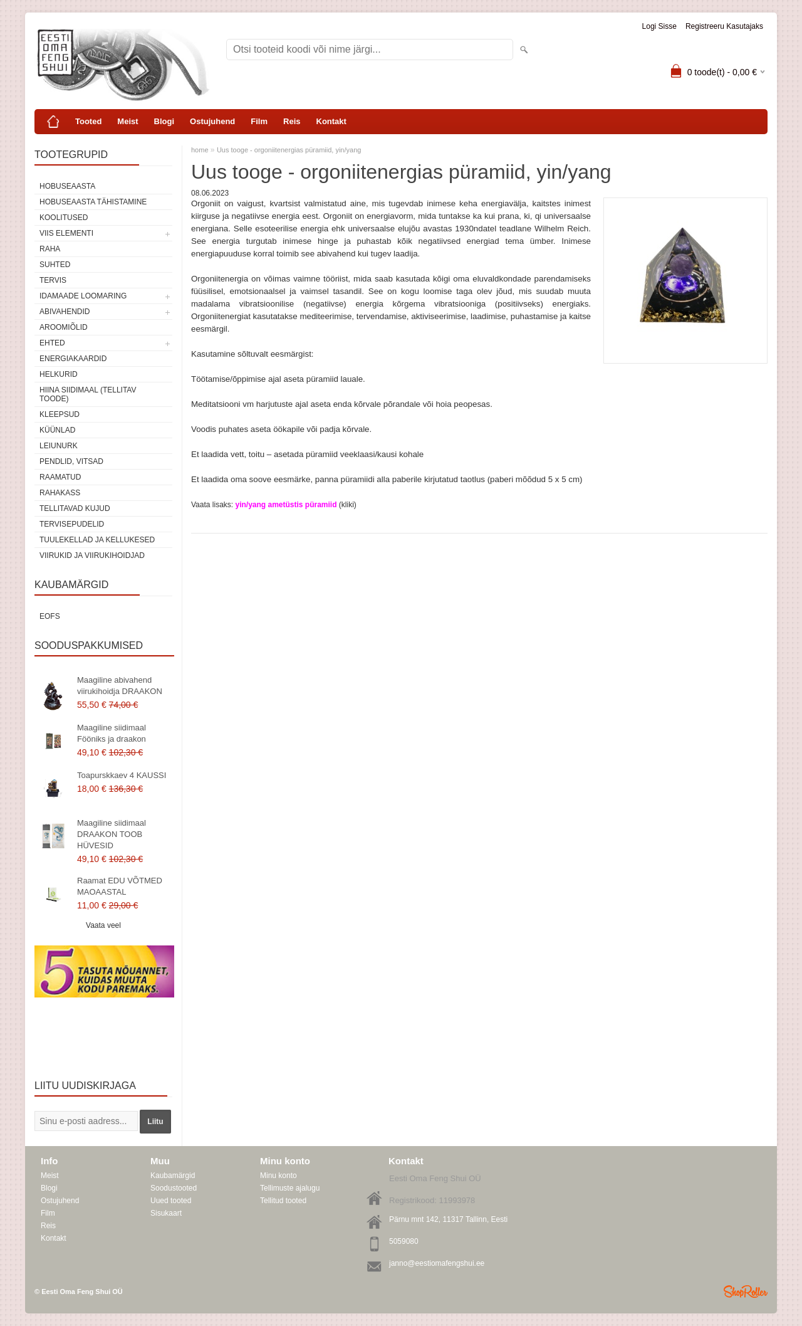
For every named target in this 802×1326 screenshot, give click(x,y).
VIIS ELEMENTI (66, 233)
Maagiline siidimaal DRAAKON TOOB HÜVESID (111, 834)
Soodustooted (173, 1188)
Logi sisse (659, 26)
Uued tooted (170, 1200)
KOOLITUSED (63, 217)
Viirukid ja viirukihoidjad (92, 555)
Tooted (88, 121)
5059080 (404, 1241)
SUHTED (54, 264)
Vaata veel (103, 925)
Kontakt (331, 121)
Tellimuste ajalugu (290, 1188)
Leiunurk (58, 445)
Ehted (52, 343)
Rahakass (59, 492)
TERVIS (52, 280)
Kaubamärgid (172, 1175)
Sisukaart (166, 1213)
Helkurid (58, 374)
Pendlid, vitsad (71, 461)
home (200, 150)
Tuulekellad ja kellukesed (97, 539)
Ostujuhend (212, 121)
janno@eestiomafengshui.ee (436, 1263)
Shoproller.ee (746, 1291)
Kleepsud (59, 414)
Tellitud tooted (283, 1200)
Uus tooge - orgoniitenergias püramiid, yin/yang (289, 150)
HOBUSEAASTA (67, 186)
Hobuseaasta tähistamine (93, 201)
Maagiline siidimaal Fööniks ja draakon (111, 733)
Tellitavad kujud (74, 508)
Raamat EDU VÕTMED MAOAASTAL (119, 886)
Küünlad (57, 430)
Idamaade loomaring (83, 296)
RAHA (49, 249)
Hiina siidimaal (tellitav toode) (87, 394)
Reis (291, 121)
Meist (127, 121)
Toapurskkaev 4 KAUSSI (121, 775)
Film (259, 121)
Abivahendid (64, 311)
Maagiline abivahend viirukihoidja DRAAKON (119, 685)
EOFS (49, 616)
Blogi (164, 121)
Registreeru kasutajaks (724, 26)
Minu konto (278, 1175)
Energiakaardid (73, 358)
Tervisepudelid (71, 524)
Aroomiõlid (63, 327)
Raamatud (60, 477)
